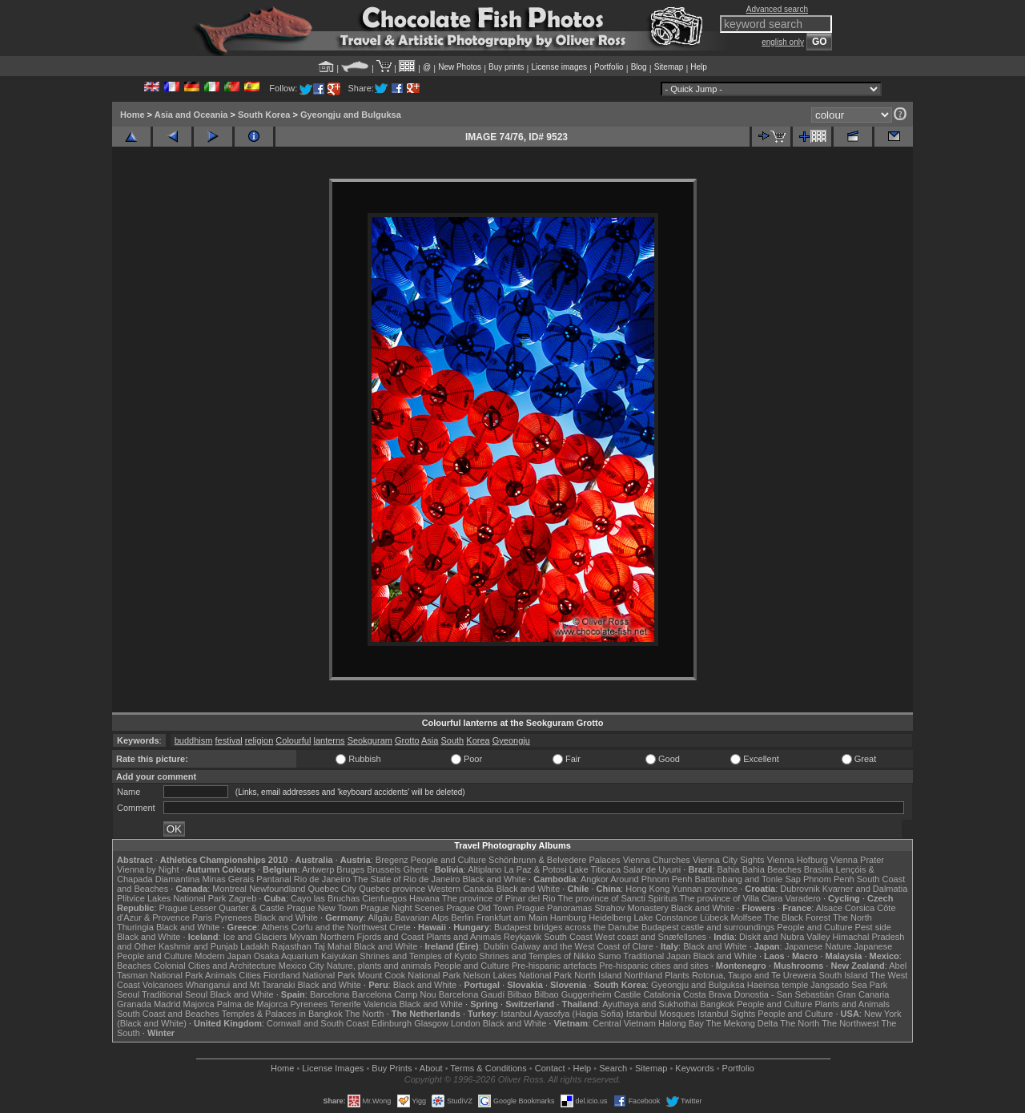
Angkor (595, 879)
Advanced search (777, 9)
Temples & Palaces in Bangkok (282, 1013)
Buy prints (506, 67)
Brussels (383, 869)
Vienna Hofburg (797, 860)
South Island (843, 975)
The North (852, 917)
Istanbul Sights (726, 1013)
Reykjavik (522, 937)
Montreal (229, 888)
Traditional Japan (656, 956)
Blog (639, 67)
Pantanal (273, 879)
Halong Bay (681, 1023)
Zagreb (242, 898)
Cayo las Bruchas (325, 898)
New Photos (459, 67)
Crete (400, 927)
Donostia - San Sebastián (784, 994)
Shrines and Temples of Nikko (537, 956)
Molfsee (746, 917)
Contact (550, 1068)
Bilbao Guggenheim (573, 994)
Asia (429, 740)
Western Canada (460, 888)
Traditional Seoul (174, 994)
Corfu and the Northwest (339, 927)
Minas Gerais (228, 879)
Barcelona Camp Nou (394, 994)
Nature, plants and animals (379, 965)
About (431, 1068)
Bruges (350, 869)
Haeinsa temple (777, 985)
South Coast (568, 937)
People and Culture (448, 860)
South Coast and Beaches (168, 1013)
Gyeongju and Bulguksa (350, 114)
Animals (220, 975)
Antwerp (318, 869)
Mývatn (303, 937)
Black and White (494, 879)
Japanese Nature (818, 946)
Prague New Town (322, 908)
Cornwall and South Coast (318, 1023)
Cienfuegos (384, 898)
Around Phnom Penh (651, 879)
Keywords (694, 1068)
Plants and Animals (463, 937)
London (465, 1023)
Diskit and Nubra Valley (784, 937)
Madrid (167, 1004)
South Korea (264, 114)
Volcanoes (163, 985)
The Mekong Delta (742, 1023)
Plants (677, 975)
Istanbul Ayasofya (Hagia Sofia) (561, 1013)
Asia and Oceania (191, 114)
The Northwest (850, 1023)
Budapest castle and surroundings (707, 927)
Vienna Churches (656, 860)
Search (613, 1068)
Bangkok (717, 1004)
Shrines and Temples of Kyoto (418, 956)
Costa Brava (707, 994)
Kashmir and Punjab (198, 946)
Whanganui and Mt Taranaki (240, 985)
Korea (477, 740)
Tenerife (345, 1004)
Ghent (416, 869)
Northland (644, 975)
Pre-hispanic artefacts (554, 965)
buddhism (194, 740)
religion (259, 740)
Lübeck (714, 917)
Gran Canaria (862, 994)
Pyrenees (233, 917)
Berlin (462, 917)
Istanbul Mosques (660, 1013)
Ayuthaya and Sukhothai (649, 1004)
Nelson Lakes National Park (517, 975)
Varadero (802, 898)
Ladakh (254, 946)
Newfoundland (277, 888)
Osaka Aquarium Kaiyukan (306, 956)
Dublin (496, 946)
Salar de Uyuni (652, 869)
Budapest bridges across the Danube (566, 927)
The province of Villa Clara (731, 898)
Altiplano (484, 869)
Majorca (199, 1004)
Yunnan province (705, 888)
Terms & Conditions (488, 1068)
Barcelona (330, 994)
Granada (134, 1004)
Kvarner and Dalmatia (864, 888)
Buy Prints (392, 1068)
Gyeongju (511, 740)
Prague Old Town (479, 908)
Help (698, 67)
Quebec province (392, 888)
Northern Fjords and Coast (372, 937)
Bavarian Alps (421, 917)
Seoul (128, 994)
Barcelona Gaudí (472, 994)
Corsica (859, 908)
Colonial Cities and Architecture (215, 965)
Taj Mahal (333, 946)
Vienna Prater (857, 860)
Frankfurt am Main (512, 917)
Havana (424, 898)
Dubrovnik (800, 888)
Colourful (293, 740)
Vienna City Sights (729, 860)
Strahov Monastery (631, 908)
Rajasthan (291, 946)
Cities (250, 975)
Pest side (873, 927)
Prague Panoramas (555, 908)
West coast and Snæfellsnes (650, 937)
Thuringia (135, 927)
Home (132, 114)
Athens (274, 927)
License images (559, 67)
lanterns (328, 740)
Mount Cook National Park (409, 975)
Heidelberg (610, 917)
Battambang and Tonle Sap (747, 879)
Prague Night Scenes (402, 908)
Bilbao (519, 994)
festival (229, 740)
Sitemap (669, 67)
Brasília (819, 869)
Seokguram (370, 740)
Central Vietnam (624, 1023)
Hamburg (568, 917)
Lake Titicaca (595, 869)
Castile (627, 994)
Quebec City (332, 888)
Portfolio (609, 67)
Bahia (729, 869)
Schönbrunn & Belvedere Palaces (554, 860)
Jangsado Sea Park (848, 985)
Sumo (609, 956)
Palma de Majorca (252, 1004)
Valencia (380, 1004)
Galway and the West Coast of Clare (582, 946)
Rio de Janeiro (322, 879)
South (452, 740)
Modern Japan (223, 956)
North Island (597, 975)
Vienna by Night (148, 869)
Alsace (829, 908)
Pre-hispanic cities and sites (653, 965)
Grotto (407, 740)
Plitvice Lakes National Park (171, 898)
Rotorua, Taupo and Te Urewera (754, 975)
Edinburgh (392, 1023)
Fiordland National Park (309, 975)
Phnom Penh (828, 879)
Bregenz (392, 860)
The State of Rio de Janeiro (406, 879)
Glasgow (431, 1023)
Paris (202, 917)
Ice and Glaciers (255, 937)
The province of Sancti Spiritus (617, 898)
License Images (333, 1068)
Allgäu (380, 917)
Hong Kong (647, 888)
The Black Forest (797, 917)
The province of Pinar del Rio (499, 898)
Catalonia (661, 994)
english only (783, 42)
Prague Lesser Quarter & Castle (222, 908)
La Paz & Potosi (535, 869)
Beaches (134, 965)
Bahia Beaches (772, 869)
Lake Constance (665, 917)
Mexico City (301, 965)
